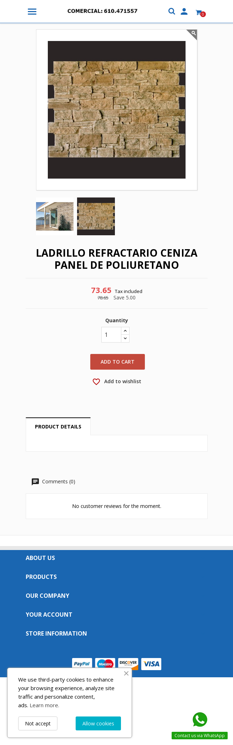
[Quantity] (111, 335)
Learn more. (44, 705)
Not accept (38, 723)
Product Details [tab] (58, 426)
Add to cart (118, 361)
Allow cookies (98, 723)
